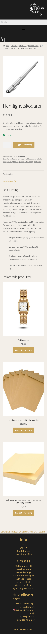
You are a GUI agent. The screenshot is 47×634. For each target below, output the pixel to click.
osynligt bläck (12, 162)
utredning (29, 162)
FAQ (23, 544)
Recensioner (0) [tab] (9, 181)
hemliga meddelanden (26, 159)
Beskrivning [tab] (8, 174)
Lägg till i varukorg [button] (23, 350)
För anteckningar (35, 46)
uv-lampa (37, 162)
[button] (23, 28)
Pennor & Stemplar (12, 48)
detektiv (13, 159)
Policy (23, 547)
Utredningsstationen (18, 46)
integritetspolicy (23, 554)
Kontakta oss (23, 551)
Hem (7, 46)
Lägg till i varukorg (24, 144)
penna (21, 162)
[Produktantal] (7, 145)
